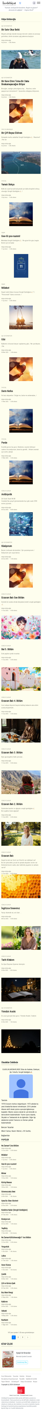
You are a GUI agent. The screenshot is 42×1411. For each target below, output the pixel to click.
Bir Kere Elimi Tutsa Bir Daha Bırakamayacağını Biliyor (15, 83)
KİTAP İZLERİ (7, 1344)
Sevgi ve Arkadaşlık (7, 129)
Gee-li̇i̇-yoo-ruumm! (10, 236)
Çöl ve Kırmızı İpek (8, 1283)
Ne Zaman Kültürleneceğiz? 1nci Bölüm (16, 1237)
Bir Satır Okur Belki (10, 29)
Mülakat (5, 287)
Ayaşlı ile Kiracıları (23, 1353)
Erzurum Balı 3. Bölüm (11, 752)
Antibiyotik (6, 494)
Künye (35, 1382)
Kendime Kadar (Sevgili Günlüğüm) (14, 1210)
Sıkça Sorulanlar (26, 1382)
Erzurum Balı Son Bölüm (12, 597)
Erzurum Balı (7, 855)
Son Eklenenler (6, 1376)
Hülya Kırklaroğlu (6, 40)
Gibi (3, 339)
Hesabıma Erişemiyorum (9, 1379)
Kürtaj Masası (6, 1182)
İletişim (28, 1376)
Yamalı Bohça (7, 184)
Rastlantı (4, 1320)
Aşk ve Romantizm (6, 26)
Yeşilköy (4, 1228)
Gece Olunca (6, 1265)
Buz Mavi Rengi (7, 1292)
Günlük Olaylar (6, 491)
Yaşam (3, 232)
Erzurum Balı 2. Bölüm (11, 804)
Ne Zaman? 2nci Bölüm (10, 1146)
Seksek (4, 1311)
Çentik (3, 1274)
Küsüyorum (6, 545)
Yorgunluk (5, 1247)
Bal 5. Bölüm (7, 649)
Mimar (3, 1173)
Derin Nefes (7, 391)
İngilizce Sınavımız (10, 908)
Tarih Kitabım (7, 959)
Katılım (22, 1376)
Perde (4, 442)
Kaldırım (4, 1302)
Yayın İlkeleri (5, 1382)
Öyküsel (3, 181)
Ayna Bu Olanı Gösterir (9, 1201)
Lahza (3, 1256)
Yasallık (22, 1379)
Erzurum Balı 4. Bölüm (11, 700)
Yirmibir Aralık (8, 1011)
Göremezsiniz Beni (8, 1192)
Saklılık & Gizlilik (31, 1379)
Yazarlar (15, 1376)
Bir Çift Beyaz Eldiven (11, 132)
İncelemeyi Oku (22, 1362)
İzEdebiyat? (15, 1382)
